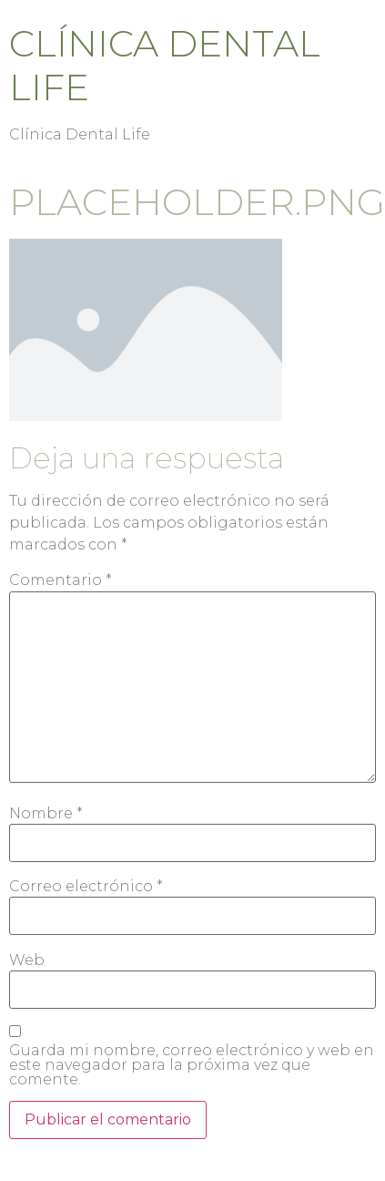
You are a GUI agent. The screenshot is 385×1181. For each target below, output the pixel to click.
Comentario (60, 580)
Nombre (46, 813)
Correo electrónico (86, 886)
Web (27, 960)
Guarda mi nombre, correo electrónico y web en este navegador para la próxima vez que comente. (191, 1065)
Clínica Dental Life (164, 65)
